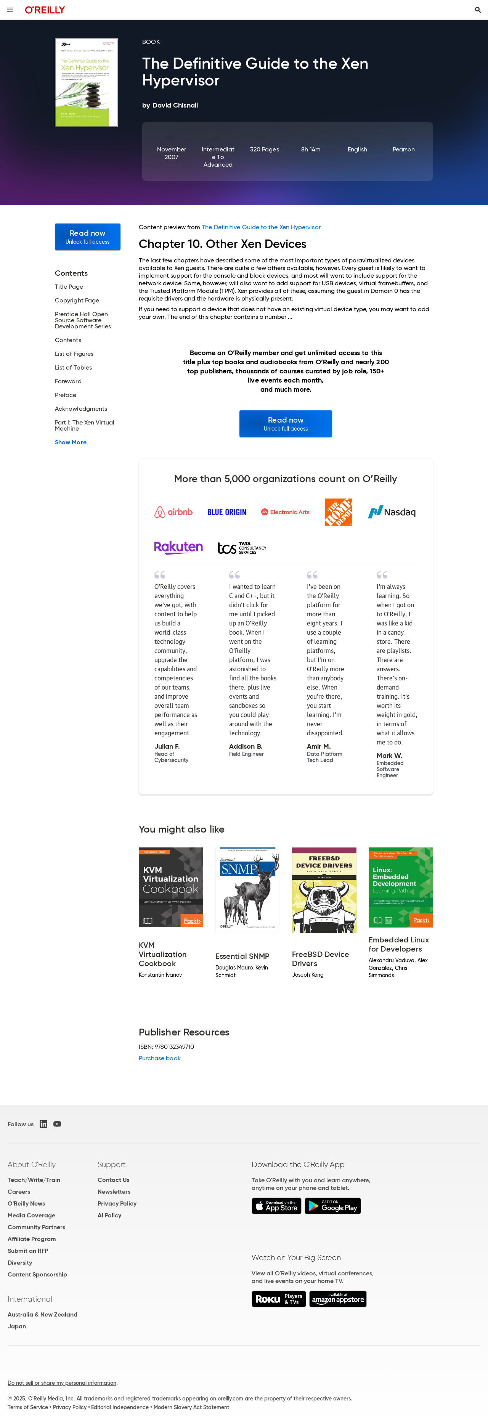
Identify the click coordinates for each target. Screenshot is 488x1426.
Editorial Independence (120, 1407)
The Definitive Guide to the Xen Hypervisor (261, 227)
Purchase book (160, 1058)
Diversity (20, 1263)
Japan (17, 1326)
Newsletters (114, 1192)
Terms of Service (28, 1407)
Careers (19, 1192)
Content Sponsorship (37, 1274)
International (30, 1299)
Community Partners (36, 1227)
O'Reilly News (26, 1203)
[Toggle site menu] (10, 10)
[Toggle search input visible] (478, 10)
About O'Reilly (32, 1164)
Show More (71, 442)
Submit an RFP (28, 1251)
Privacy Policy (117, 1203)
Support (112, 1164)
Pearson (404, 149)
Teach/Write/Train (34, 1180)
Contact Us (113, 1180)
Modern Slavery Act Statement (191, 1407)
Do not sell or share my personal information (62, 1382)
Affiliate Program (32, 1239)
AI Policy (109, 1215)
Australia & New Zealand (42, 1314)
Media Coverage (31, 1215)
